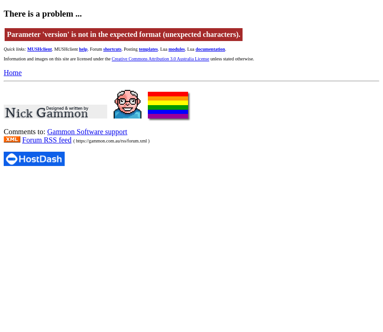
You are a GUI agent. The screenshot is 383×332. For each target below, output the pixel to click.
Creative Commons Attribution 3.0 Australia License (160, 58)
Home (13, 73)
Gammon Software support (87, 132)
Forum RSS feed (47, 140)
